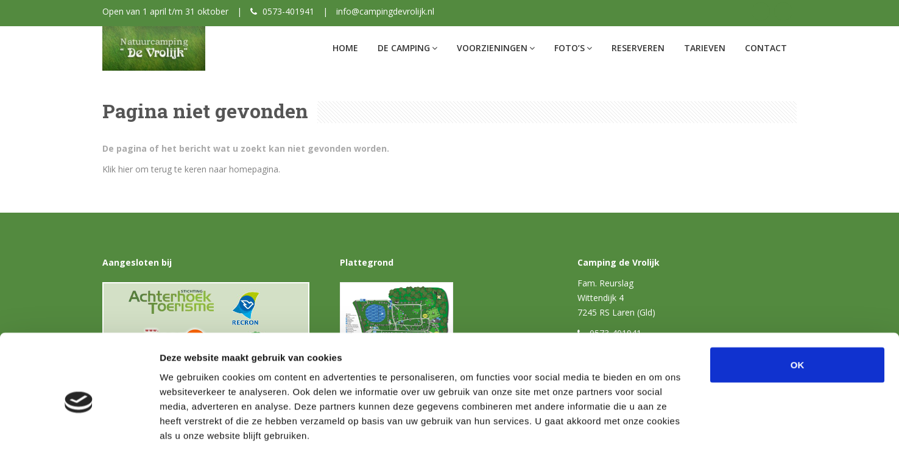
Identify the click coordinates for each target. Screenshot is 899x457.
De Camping (407, 48)
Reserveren (638, 48)
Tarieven (704, 48)
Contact (766, 48)
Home (345, 48)
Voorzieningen (496, 48)
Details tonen (658, 433)
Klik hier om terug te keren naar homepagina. (191, 169)
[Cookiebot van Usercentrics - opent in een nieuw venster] (79, 433)
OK (798, 313)
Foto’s (573, 48)
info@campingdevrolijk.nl (385, 11)
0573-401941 (288, 11)
